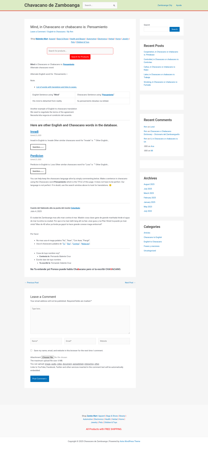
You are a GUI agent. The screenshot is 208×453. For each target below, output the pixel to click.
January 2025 (150, 205)
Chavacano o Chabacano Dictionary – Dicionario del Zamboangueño (158, 134)
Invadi (34, 132)
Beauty (123, 416)
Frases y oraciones (152, 249)
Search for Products (80, 57)
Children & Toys (87, 42)
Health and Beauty (81, 39)
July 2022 (148, 214)
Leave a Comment (38, 31)
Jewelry (69, 42)
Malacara (86, 244)
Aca (152, 149)
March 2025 (149, 196)
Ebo (69, 244)
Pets (77, 42)
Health (108, 419)
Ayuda (179, 5)
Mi (152, 154)
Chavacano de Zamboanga (52, 5)
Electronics (108, 39)
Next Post (130, 283)
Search (147, 25)
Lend (153, 127)
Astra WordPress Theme (130, 441)
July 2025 (148, 192)
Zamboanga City (165, 5)
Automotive (96, 39)
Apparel (54, 39)
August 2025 (149, 187)
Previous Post (32, 283)
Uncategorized (150, 253)
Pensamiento (69, 64)
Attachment (35, 360)
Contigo (76, 244)
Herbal (117, 39)
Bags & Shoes (66, 39)
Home (124, 39)
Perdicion (37, 156)
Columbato (75, 208)
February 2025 (150, 201)
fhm (145, 127)
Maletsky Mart (44, 39)
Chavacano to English (153, 240)
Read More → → (38, 147)
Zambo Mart (91, 416)
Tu (64, 244)
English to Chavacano (57, 31)
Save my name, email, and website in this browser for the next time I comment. (68, 353)
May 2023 (148, 209)
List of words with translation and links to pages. (57, 87)
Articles (147, 236)
